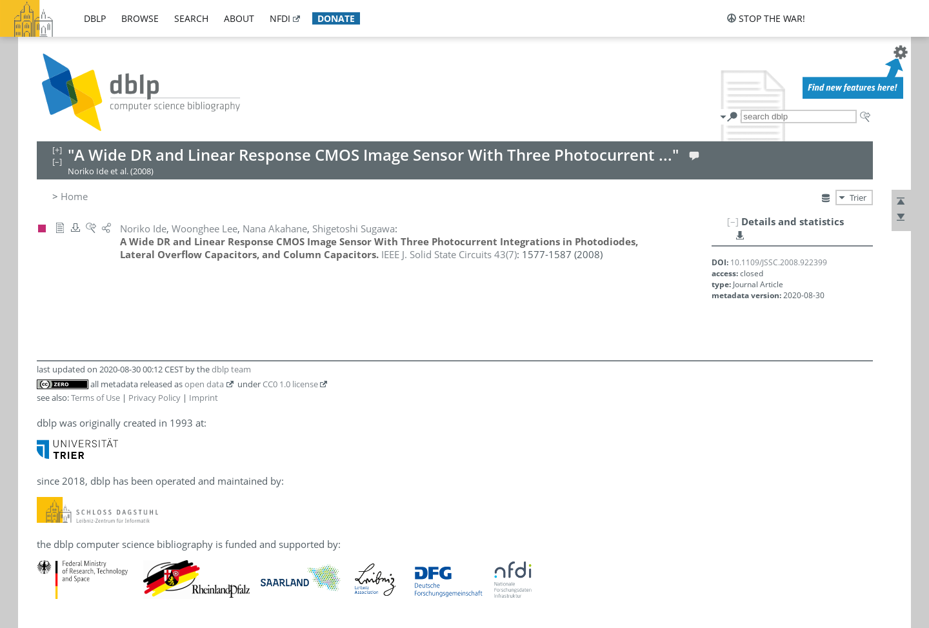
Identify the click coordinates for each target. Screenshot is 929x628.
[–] (733, 221)
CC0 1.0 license (290, 384)
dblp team (231, 369)
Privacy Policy (154, 397)
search (191, 18)
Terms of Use (95, 397)
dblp (95, 18)
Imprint (203, 397)
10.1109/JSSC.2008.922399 (778, 262)
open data (204, 384)
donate (336, 18)
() (449, 254)
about (239, 18)
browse (140, 18)
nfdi (280, 18)
